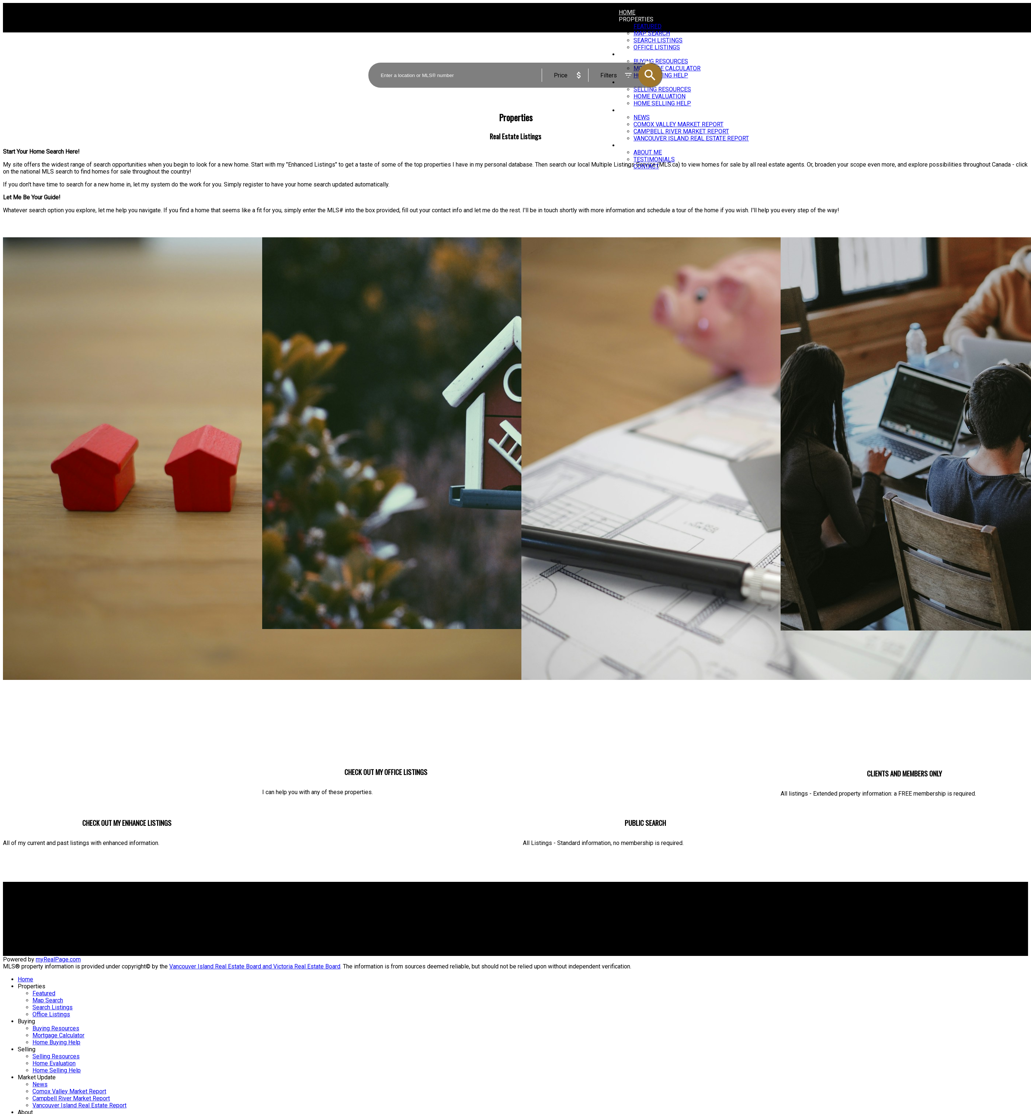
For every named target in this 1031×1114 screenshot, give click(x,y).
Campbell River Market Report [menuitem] (681, 131)
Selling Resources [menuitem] (56, 1056)
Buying (26, 1021)
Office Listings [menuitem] (51, 1014)
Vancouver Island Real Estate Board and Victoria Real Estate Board (254, 966)
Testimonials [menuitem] (654, 159)
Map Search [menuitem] (47, 1000)
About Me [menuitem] (647, 152)
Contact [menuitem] (646, 166)
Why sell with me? (544, 908)
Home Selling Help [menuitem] (662, 103)
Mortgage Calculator (288, 915)
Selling (26, 1049)
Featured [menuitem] (647, 26)
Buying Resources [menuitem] (55, 1028)
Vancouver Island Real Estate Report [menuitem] (691, 138)
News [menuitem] (641, 117)
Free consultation (543, 922)
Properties (636, 19)
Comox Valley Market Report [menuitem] (678, 124)
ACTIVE (653, 56)
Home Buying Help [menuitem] (56, 1042)
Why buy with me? (285, 908)
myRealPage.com (58, 959)
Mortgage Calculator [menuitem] (58, 1035)
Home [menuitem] (627, 12)
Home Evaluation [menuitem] (54, 1063)
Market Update (642, 110)
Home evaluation (543, 915)
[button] (892, 952)
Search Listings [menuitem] (52, 1007)
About (628, 145)
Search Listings (282, 922)
